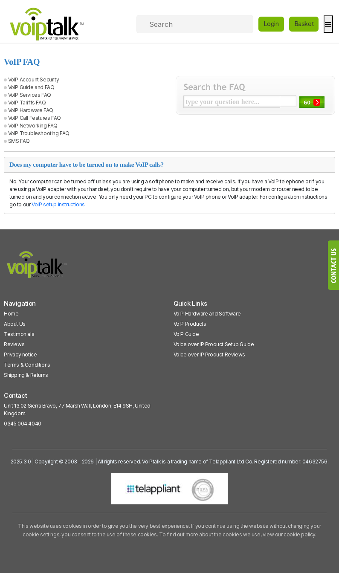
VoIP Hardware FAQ (30, 110)
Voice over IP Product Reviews (209, 354)
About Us (15, 324)
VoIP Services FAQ (29, 95)
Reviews (14, 344)
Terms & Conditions (27, 365)
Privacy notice (20, 354)
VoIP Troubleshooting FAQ (39, 133)
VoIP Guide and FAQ (31, 87)
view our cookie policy (289, 534)
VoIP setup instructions (58, 204)
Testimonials (19, 334)
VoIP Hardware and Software (207, 313)
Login (271, 24)
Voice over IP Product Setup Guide (214, 344)
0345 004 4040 (22, 423)
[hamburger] (328, 24)
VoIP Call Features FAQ (34, 118)
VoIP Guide (186, 334)
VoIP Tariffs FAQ (27, 102)
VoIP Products (190, 324)
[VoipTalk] (37, 268)
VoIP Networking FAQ (33, 125)
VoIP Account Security (33, 79)
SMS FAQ (19, 141)
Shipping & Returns (26, 375)
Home (11, 313)
